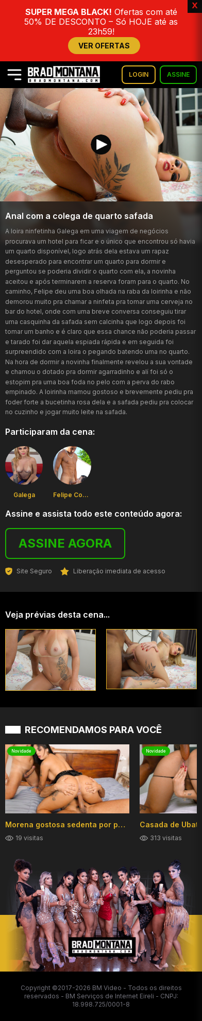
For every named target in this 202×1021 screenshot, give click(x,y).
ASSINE (178, 74)
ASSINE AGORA (65, 543)
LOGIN (138, 74)
